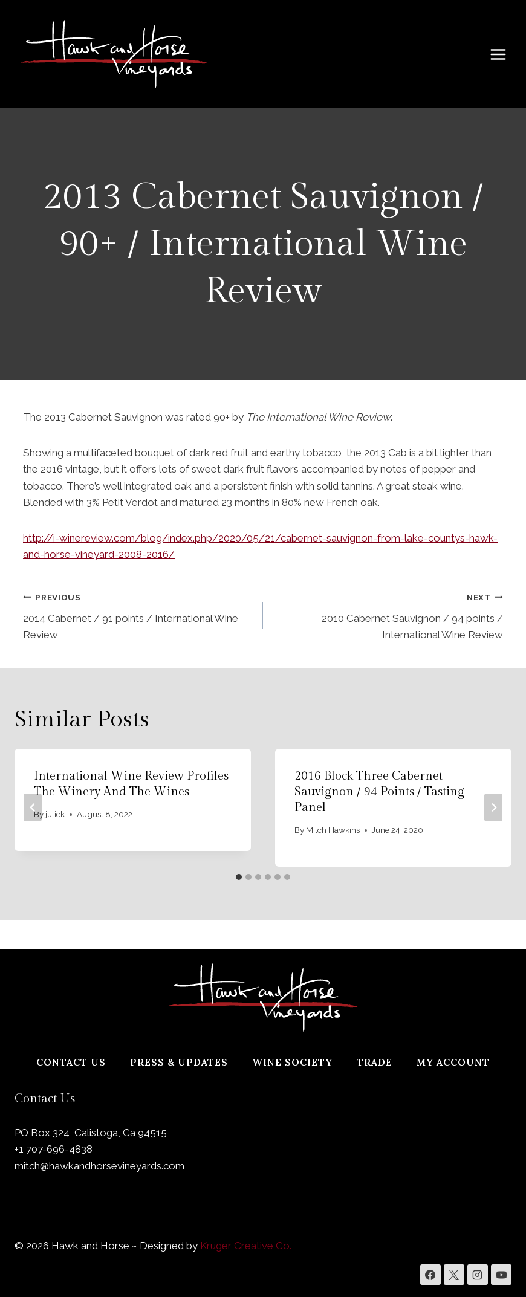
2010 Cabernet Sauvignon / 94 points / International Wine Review (388, 615)
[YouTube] (501, 1274)
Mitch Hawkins (333, 830)
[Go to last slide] (33, 807)
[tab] (239, 877)
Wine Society (292, 1062)
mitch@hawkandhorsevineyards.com (99, 1166)
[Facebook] (430, 1274)
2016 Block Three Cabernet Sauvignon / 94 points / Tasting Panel (379, 792)
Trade (374, 1062)
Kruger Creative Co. (245, 1246)
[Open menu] (504, 54)
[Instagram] (477, 1274)
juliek (55, 814)
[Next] (493, 807)
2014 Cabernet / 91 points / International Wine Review (138, 615)
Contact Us (71, 1062)
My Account (453, 1062)
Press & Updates (179, 1062)
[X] (454, 1274)
